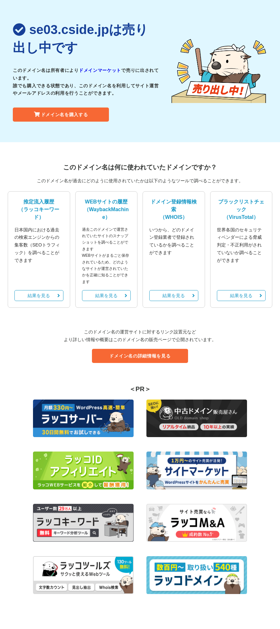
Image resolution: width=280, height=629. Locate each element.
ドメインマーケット (100, 70)
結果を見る (44, 295)
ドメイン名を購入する (61, 114)
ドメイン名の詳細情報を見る (139, 355)
